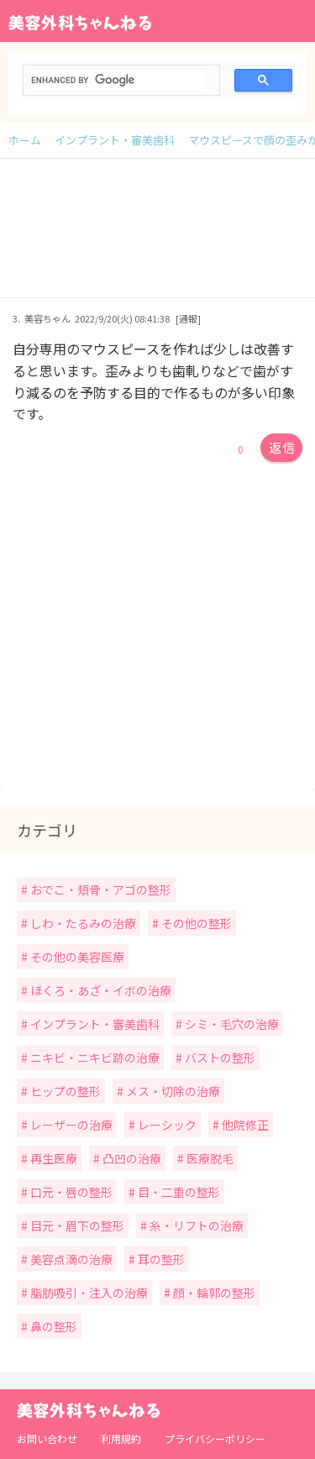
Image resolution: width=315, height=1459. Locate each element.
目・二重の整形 (177, 1191)
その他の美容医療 (76, 956)
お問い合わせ (47, 1438)
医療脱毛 (209, 1158)
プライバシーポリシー (215, 1438)
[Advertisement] (157, 236)
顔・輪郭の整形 (213, 1292)
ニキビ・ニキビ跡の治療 (94, 1057)
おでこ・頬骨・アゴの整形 (99, 889)
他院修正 (244, 1124)
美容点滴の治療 (70, 1259)
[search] (117, 80)
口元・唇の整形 (70, 1191)
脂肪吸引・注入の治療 (88, 1292)
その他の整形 (195, 923)
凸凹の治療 (130, 1158)
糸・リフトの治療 (195, 1225)
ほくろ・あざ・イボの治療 (99, 990)
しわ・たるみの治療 (82, 923)
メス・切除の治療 (171, 1091)
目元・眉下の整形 (76, 1225)
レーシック (166, 1124)
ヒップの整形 (64, 1091)
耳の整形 (160, 1259)
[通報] (188, 318)
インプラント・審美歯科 (94, 1024)
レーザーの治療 (70, 1124)
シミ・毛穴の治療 (230, 1024)
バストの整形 (218, 1057)
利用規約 (121, 1438)
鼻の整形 (52, 1326)
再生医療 (52, 1158)
